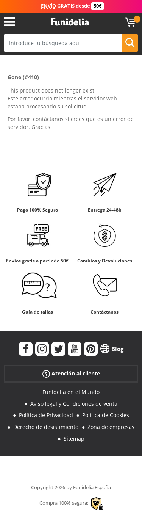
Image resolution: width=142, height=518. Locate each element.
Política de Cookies (105, 415)
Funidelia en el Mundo (71, 392)
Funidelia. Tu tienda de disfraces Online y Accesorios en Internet (70, 22)
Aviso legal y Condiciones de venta (73, 403)
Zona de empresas (110, 426)
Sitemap (74, 438)
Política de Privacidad (46, 415)
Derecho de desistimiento (45, 426)
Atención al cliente (71, 374)
